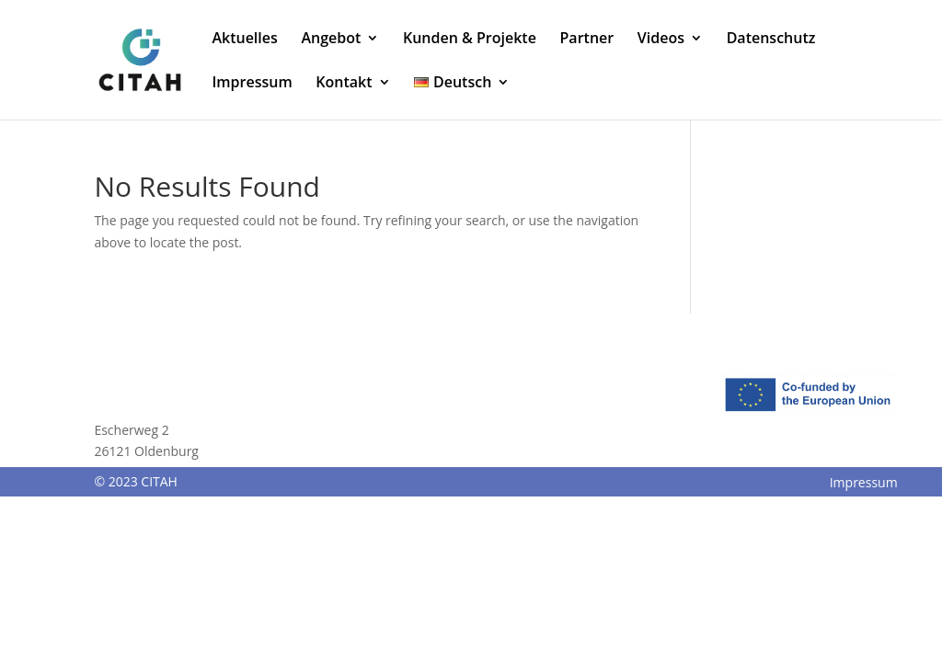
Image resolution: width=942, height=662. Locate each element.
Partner (587, 39)
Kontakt (344, 83)
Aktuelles (244, 39)
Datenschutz (771, 39)
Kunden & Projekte (469, 39)
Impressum (252, 83)
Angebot (331, 39)
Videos (661, 39)
